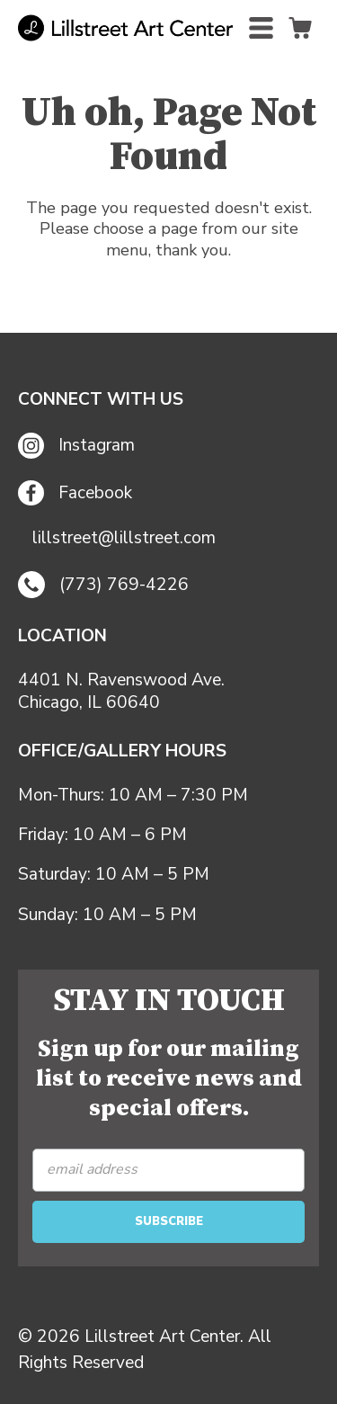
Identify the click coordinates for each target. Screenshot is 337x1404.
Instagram (76, 446)
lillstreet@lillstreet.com (124, 538)
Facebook (75, 493)
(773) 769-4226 (103, 584)
